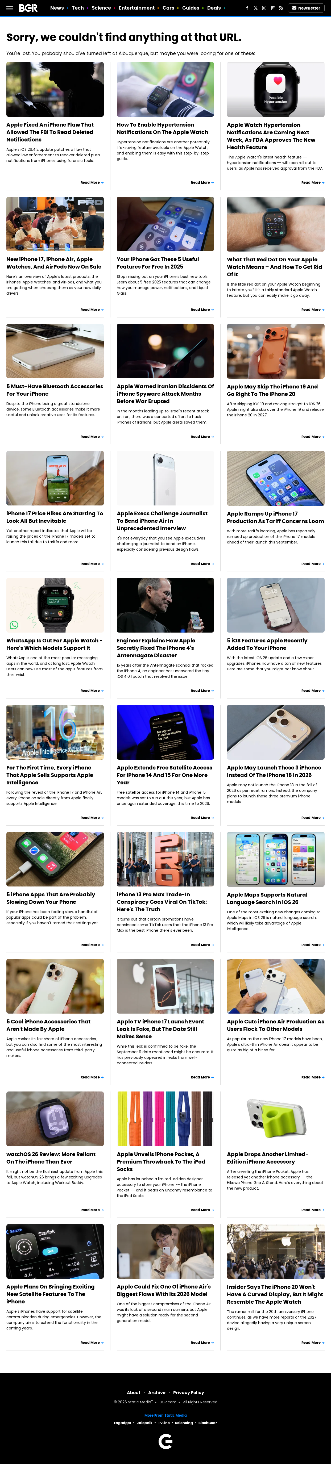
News (57, 8)
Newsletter (306, 8)
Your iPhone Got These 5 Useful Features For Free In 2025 (158, 263)
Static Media (139, 1402)
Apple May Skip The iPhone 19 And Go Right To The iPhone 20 (272, 390)
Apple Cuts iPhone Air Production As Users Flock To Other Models (275, 1025)
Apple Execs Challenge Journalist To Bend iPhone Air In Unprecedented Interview (162, 521)
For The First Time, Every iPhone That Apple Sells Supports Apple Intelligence (49, 775)
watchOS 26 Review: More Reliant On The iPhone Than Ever (51, 1158)
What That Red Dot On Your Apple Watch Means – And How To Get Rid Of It (274, 267)
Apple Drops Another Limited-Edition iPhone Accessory (268, 1158)
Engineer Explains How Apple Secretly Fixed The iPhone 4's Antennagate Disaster (156, 648)
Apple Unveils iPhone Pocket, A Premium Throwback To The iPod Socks (161, 1162)
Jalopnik (144, 1423)
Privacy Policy (188, 1392)
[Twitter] (256, 8)
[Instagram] (264, 8)
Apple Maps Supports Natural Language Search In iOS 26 (267, 898)
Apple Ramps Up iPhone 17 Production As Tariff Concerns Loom (275, 517)
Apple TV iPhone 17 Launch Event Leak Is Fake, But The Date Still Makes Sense (160, 1029)
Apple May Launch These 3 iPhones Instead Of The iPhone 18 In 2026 (274, 771)
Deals (214, 8)
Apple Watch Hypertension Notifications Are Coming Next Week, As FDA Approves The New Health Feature (271, 136)
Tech (78, 8)
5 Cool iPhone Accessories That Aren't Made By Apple (48, 1025)
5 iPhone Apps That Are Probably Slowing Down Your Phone (50, 898)
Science (101, 8)
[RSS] (281, 8)
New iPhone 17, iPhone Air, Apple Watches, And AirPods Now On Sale (53, 263)
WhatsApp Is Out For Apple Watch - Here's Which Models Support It (54, 644)
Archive (157, 1392)
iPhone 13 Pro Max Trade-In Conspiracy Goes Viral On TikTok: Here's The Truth (162, 902)
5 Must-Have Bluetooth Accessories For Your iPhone (54, 390)
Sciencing (184, 1423)
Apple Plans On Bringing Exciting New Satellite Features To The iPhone (50, 1294)
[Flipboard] (273, 8)
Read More (90, 182)
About (133, 1392)
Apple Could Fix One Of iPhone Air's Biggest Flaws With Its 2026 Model (164, 1290)
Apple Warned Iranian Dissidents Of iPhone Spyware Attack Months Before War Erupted (165, 394)
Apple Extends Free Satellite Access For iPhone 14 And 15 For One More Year (164, 775)
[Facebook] (247, 8)
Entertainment (137, 8)
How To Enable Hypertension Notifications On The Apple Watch (162, 128)
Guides (191, 8)
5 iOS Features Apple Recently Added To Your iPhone (267, 644)
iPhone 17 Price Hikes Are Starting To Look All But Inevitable (54, 517)
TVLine (164, 1423)
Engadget (122, 1423)
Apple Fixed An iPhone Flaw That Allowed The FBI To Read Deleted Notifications (50, 132)
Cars (168, 8)
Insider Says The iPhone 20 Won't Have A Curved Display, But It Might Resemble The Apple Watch (275, 1294)
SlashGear (207, 1423)
